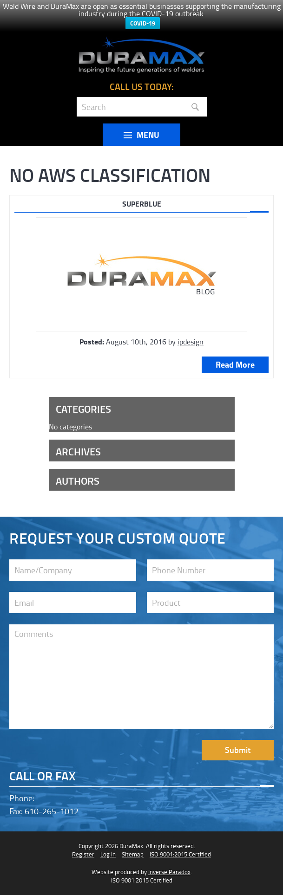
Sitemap (133, 854)
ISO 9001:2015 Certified (180, 854)
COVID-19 (142, 23)
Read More (235, 364)
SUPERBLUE (141, 203)
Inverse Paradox (169, 872)
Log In (108, 854)
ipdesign (191, 342)
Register (83, 854)
